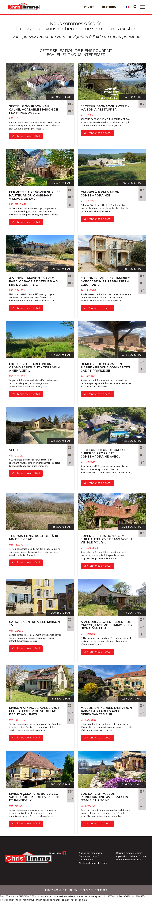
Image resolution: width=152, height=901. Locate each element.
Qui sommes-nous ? (89, 855)
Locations (108, 7)
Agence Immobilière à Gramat (131, 855)
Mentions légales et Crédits (93, 862)
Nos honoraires (87, 859)
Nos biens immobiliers (90, 852)
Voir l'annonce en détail (26, 136)
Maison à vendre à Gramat (129, 852)
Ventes (89, 7)
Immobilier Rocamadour (128, 859)
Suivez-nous (57, 852)
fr (127, 7)
